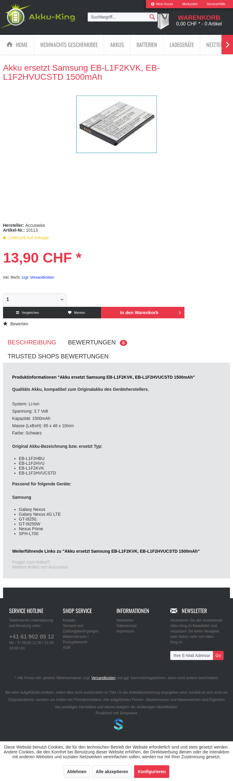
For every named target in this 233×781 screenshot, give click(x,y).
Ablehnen (76, 771)
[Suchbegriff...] (122, 17)
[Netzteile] (216, 44)
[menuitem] (162, 4)
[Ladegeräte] (182, 44)
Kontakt (69, 620)
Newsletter (125, 620)
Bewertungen (97, 342)
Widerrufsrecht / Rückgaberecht (76, 639)
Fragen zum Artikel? (31, 562)
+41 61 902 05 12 (31, 636)
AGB (66, 647)
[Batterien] (146, 44)
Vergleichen (27, 312)
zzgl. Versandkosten (38, 277)
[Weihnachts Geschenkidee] (69, 44)
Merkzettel (190, 4)
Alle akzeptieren (112, 771)
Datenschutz (126, 626)
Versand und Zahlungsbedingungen (81, 628)
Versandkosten (103, 678)
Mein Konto (162, 4)
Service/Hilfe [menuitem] (216, 4)
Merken (76, 312)
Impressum (125, 631)
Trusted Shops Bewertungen (58, 356)
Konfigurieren (152, 771)
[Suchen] (152, 17)
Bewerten (15, 323)
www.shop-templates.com (116, 725)
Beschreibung (32, 342)
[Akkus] (117, 44)
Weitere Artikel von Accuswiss (40, 567)
